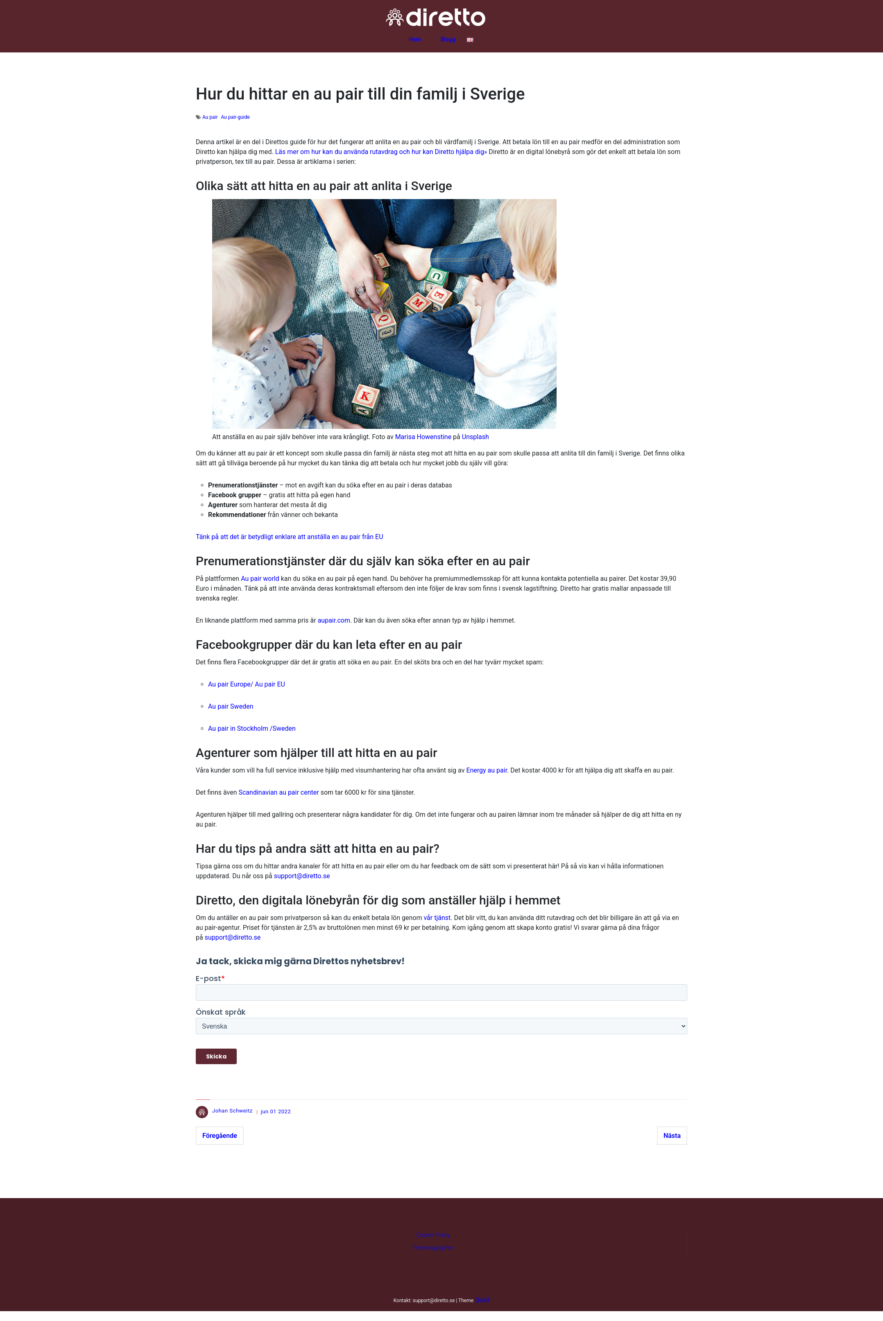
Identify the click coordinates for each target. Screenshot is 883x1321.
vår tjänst (437, 918)
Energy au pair (486, 770)
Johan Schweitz (232, 1111)
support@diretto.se (302, 876)
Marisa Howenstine (423, 437)
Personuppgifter (433, 1247)
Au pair (210, 117)
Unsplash (475, 437)
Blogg (448, 39)
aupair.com (334, 620)
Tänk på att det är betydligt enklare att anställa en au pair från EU (289, 537)
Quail (482, 1300)
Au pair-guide (235, 117)
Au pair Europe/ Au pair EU (246, 684)
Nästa (672, 1136)
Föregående (219, 1136)
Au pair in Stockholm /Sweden (252, 728)
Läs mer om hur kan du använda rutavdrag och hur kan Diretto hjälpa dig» (381, 152)
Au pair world (260, 578)
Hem (415, 39)
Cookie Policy (433, 1235)
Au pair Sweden (230, 706)
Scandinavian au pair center (278, 792)
